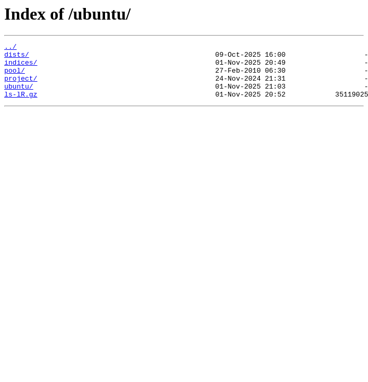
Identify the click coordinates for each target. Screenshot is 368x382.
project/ (20, 86)
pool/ (14, 76)
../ (10, 48)
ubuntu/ (18, 95)
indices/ (20, 67)
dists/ (16, 57)
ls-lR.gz (20, 105)
